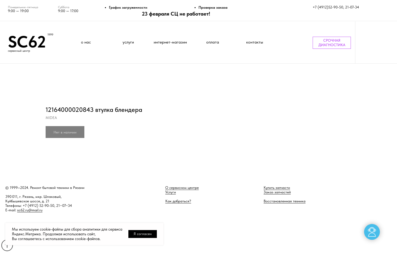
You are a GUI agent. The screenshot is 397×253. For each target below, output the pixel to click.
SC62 (27, 41)
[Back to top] (7, 245)
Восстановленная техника (285, 201)
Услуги (170, 192)
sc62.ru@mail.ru (29, 210)
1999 (50, 34)
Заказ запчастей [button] (277, 192)
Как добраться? (178, 201)
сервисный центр (19, 50)
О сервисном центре (182, 187)
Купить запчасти (277, 187)
